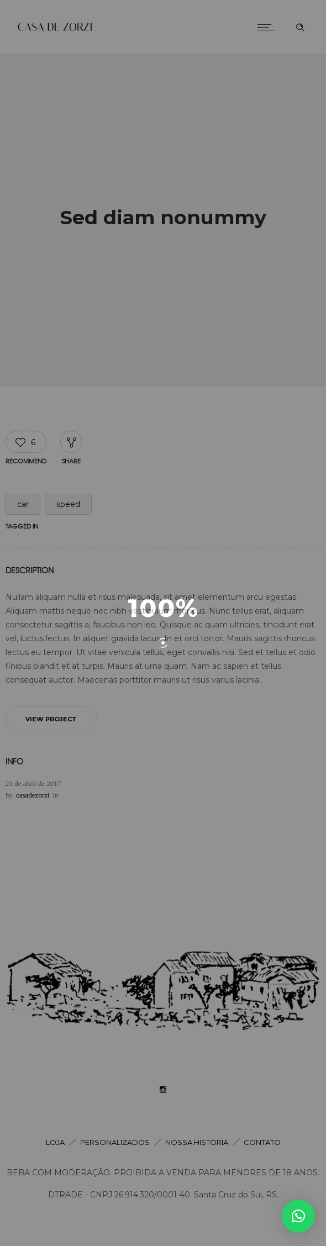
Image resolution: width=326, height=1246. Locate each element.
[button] (298, 1216)
